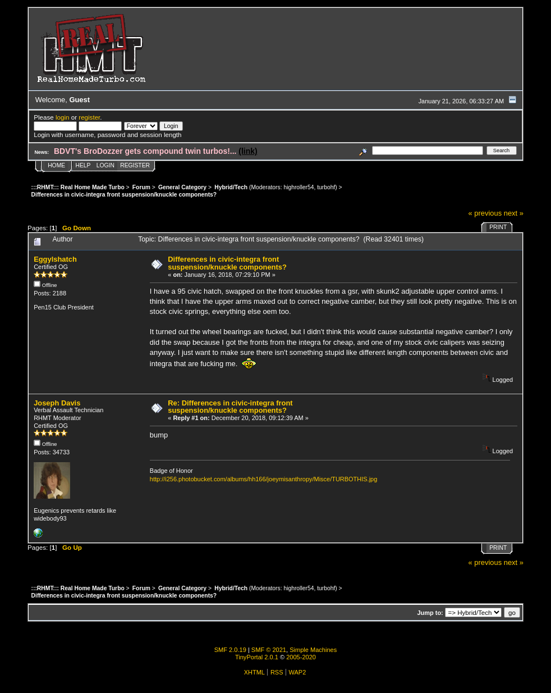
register (89, 117)
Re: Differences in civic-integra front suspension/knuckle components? (230, 407)
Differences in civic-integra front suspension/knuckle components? (227, 263)
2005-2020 (301, 657)
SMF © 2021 (268, 649)
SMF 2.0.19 (230, 649)
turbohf (326, 187)
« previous (485, 213)
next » (514, 213)
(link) (247, 151)
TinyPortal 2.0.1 (256, 657)
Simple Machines (313, 649)
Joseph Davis (57, 403)
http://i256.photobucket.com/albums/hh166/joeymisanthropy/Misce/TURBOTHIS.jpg (263, 479)
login (63, 117)
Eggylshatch (55, 259)
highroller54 (298, 187)
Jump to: (430, 612)
